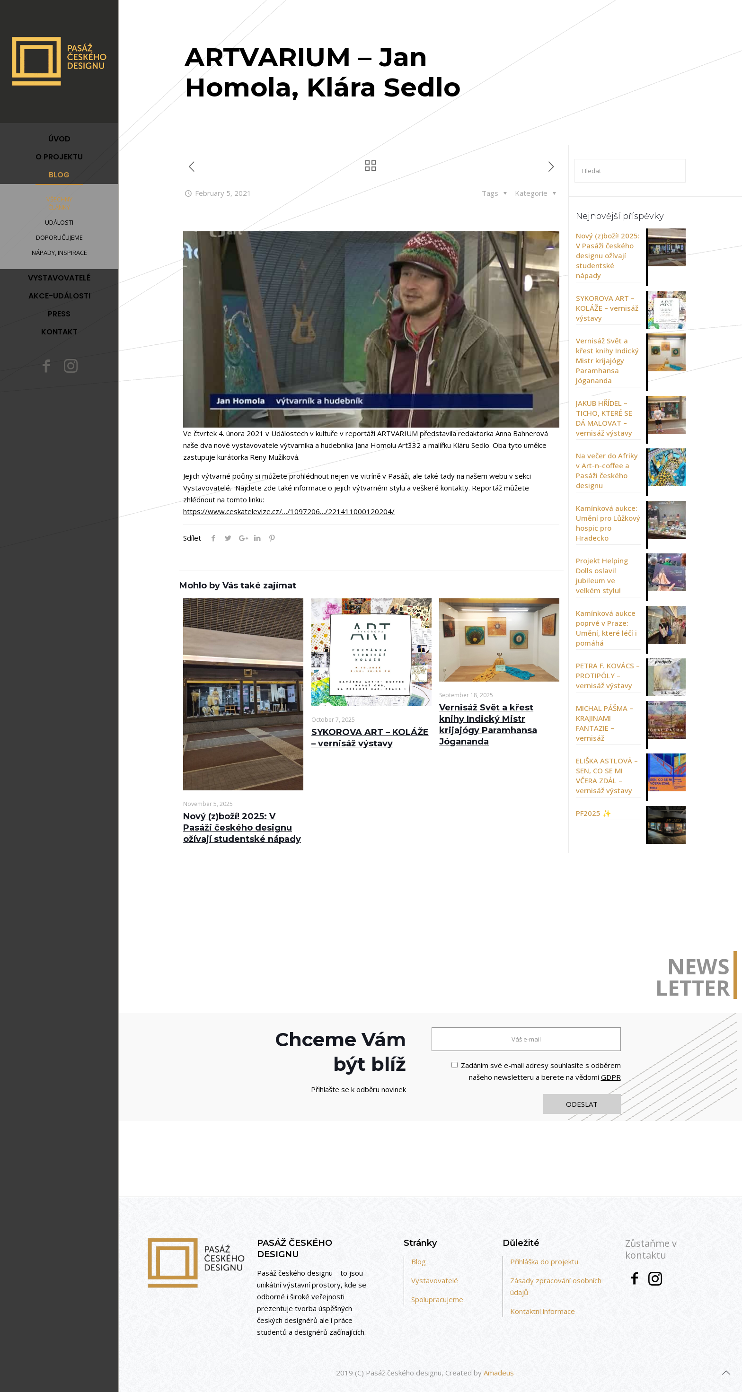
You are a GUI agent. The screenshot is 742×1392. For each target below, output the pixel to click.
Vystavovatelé (434, 1280)
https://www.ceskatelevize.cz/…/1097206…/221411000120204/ (289, 511)
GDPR (611, 1077)
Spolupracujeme (437, 1299)
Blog (418, 1261)
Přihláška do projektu (544, 1261)
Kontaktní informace (542, 1311)
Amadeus (499, 1372)
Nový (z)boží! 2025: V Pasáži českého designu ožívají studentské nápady (242, 827)
